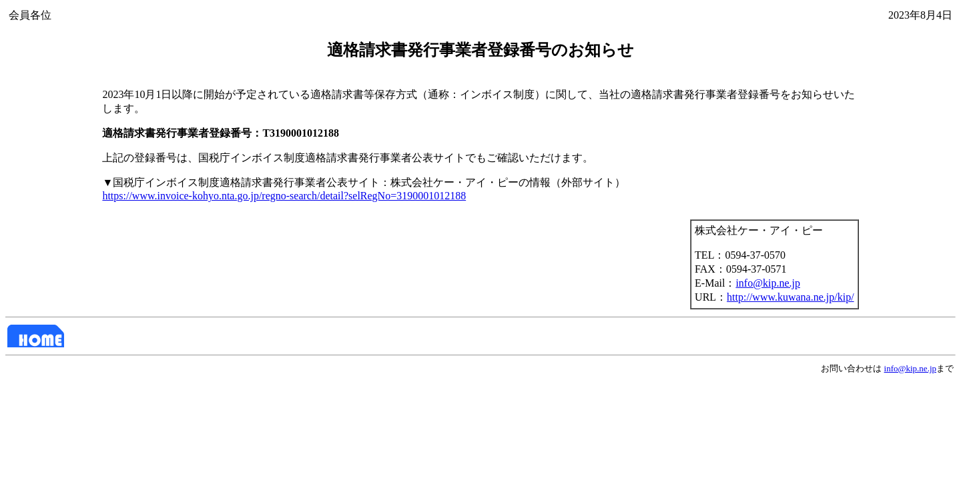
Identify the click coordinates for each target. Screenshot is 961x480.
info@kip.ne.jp (767, 283)
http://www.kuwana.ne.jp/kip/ (790, 297)
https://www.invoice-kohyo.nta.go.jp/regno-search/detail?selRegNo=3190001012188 (284, 195)
